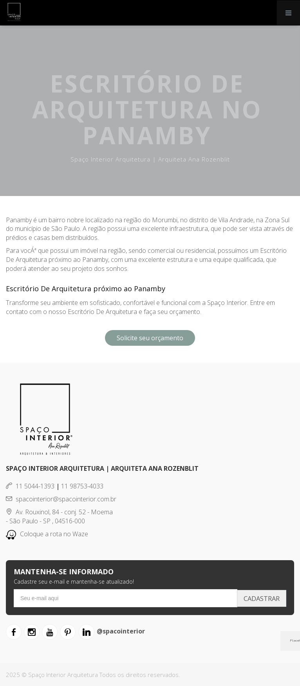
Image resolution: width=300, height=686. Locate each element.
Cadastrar (260, 598)
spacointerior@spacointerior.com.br (61, 499)
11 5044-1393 (30, 486)
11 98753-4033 (82, 486)
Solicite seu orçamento (150, 338)
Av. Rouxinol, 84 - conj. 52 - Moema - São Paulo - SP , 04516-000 (59, 516)
